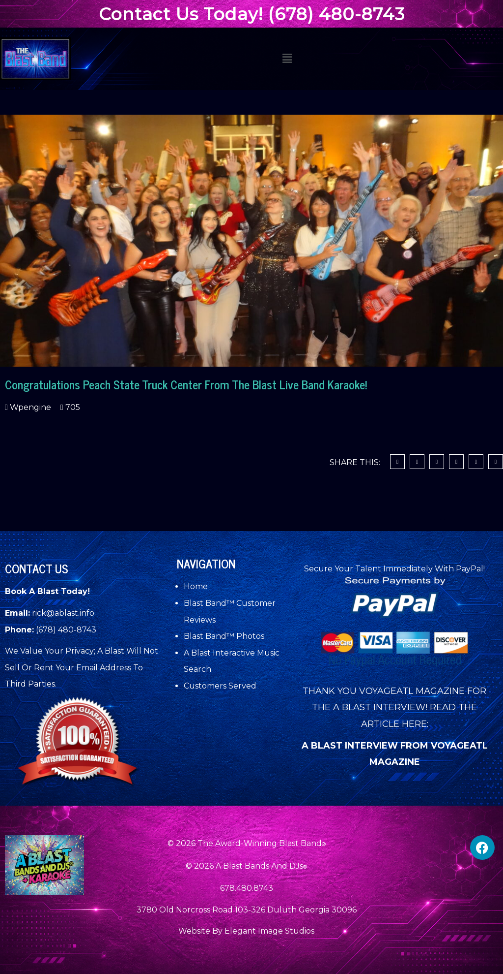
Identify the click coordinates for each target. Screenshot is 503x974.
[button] (287, 58)
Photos (250, 636)
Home (196, 586)
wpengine (29, 407)
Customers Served (220, 686)
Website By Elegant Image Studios (246, 931)
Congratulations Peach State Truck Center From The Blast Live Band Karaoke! (186, 384)
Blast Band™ (210, 603)
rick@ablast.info (63, 613)
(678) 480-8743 (66, 629)
